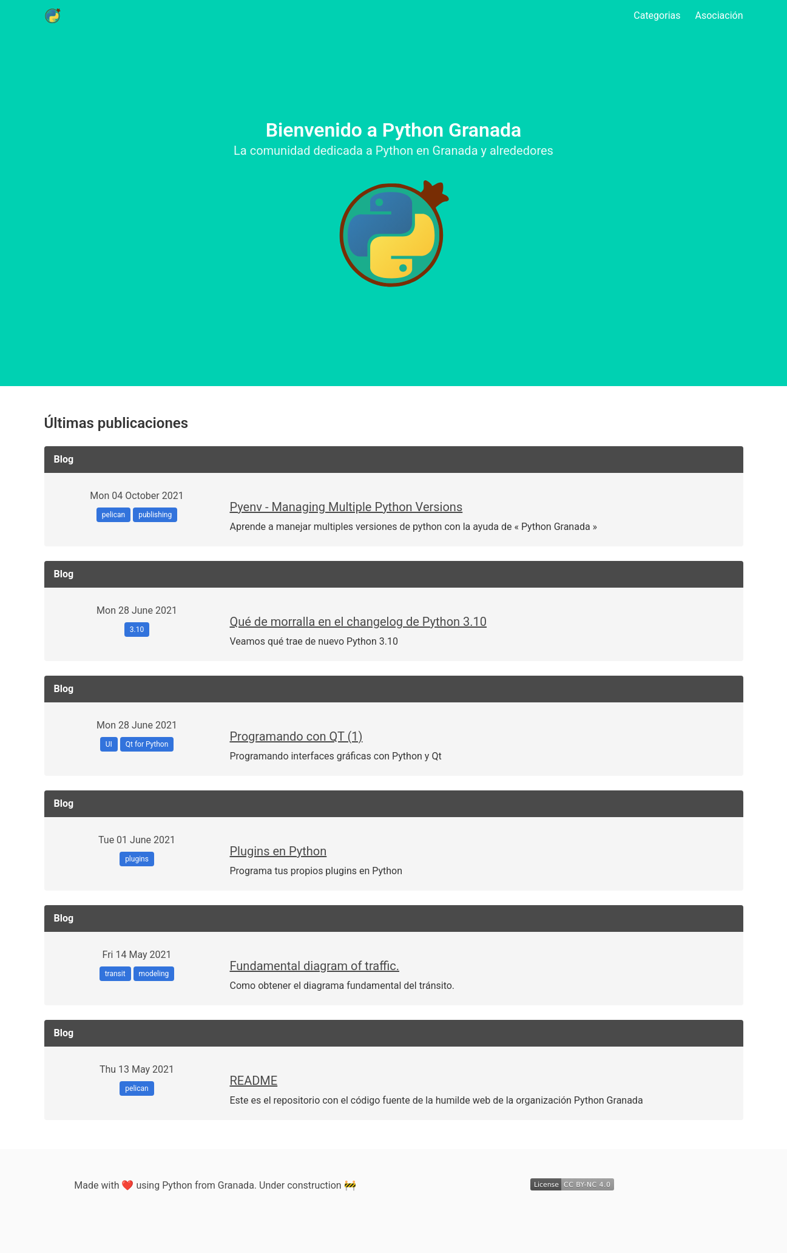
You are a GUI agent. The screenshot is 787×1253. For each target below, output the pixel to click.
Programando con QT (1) (296, 736)
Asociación (719, 15)
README (254, 1080)
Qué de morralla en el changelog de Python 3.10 (358, 621)
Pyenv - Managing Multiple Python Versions (346, 507)
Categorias (656, 15)
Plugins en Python (278, 851)
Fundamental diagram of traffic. (314, 966)
